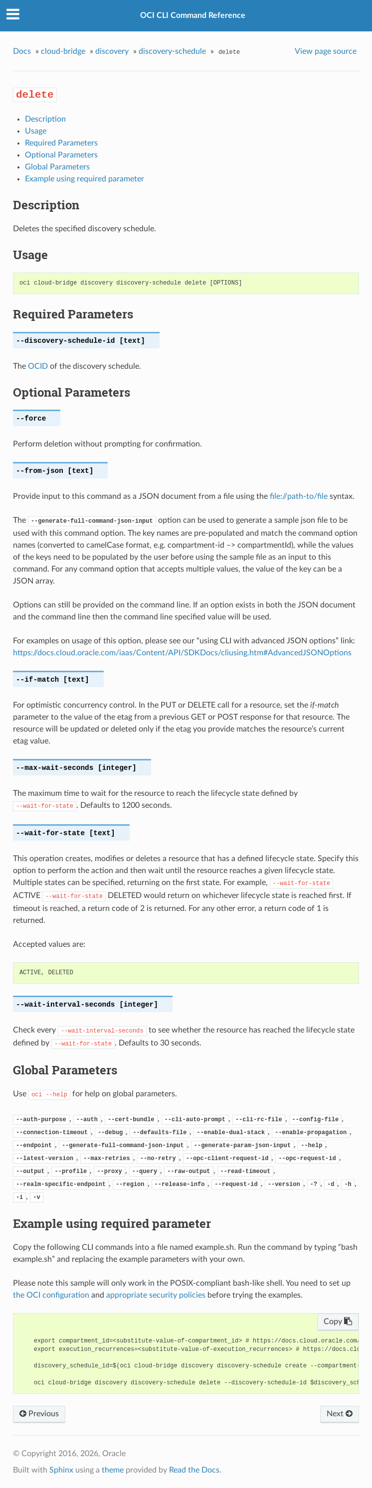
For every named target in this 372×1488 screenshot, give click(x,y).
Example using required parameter (84, 179)
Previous (39, 1414)
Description (45, 119)
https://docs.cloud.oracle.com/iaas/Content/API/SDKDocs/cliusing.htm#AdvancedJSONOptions (182, 653)
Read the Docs (194, 1470)
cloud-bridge (63, 51)
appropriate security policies (155, 1295)
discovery (112, 51)
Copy (338, 1322)
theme (113, 1470)
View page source (326, 51)
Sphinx (61, 1470)
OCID (38, 366)
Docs (22, 51)
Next (340, 1414)
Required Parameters (61, 143)
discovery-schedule (172, 51)
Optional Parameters (61, 155)
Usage (35, 131)
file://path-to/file (299, 496)
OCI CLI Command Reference (192, 15)
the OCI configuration (51, 1295)
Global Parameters (57, 167)
